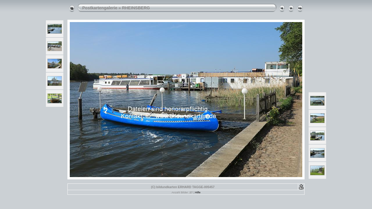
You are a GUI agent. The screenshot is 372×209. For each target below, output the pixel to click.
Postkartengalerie (99, 8)
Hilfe (198, 192)
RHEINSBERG (136, 8)
